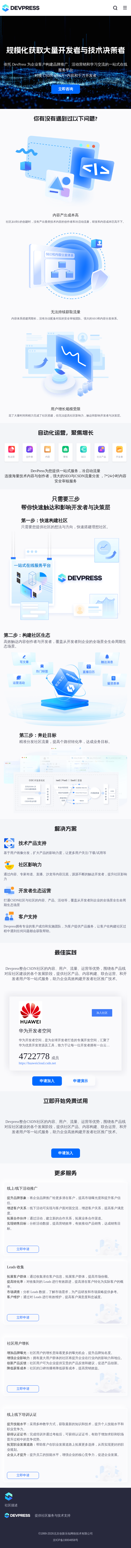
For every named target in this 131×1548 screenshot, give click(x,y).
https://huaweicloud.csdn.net (37, 1063)
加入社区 (102, 1012)
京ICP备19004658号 (65, 1540)
